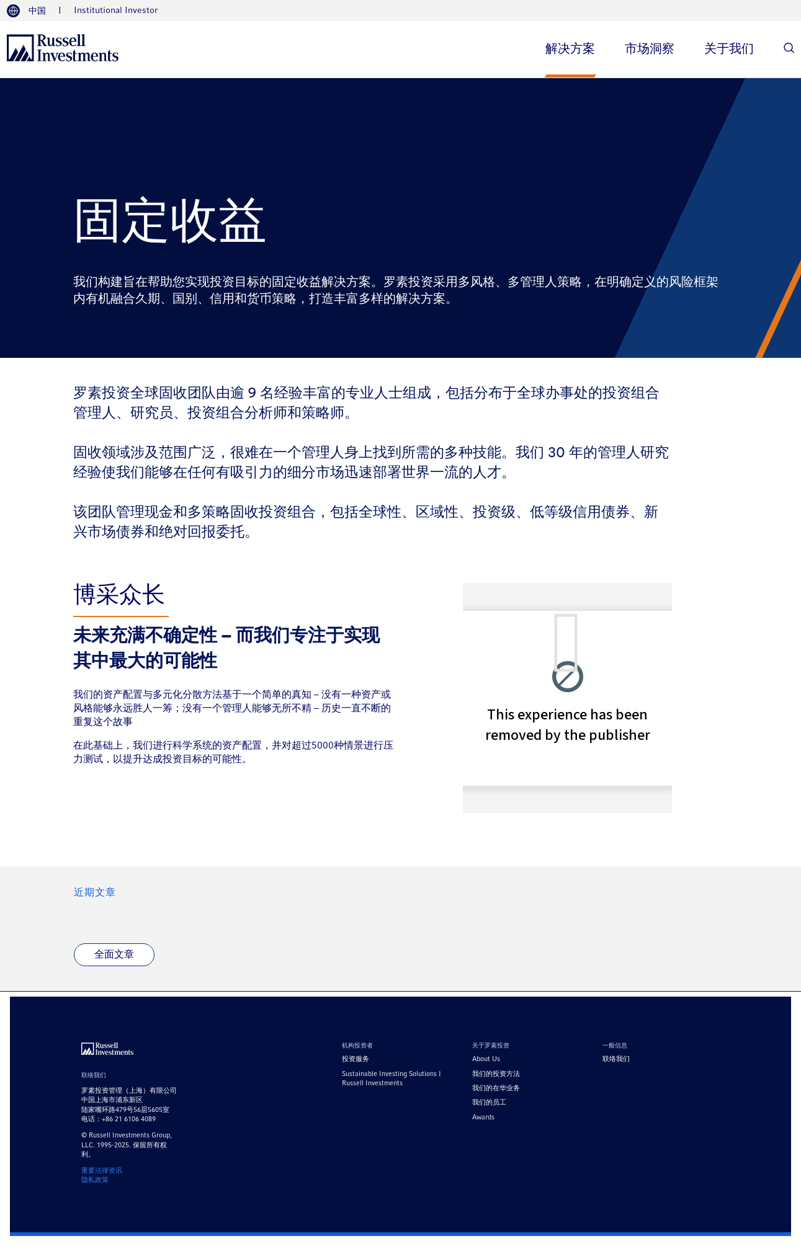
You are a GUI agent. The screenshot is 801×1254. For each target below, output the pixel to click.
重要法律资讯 (101, 1171)
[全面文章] (113, 955)
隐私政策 (95, 1180)
